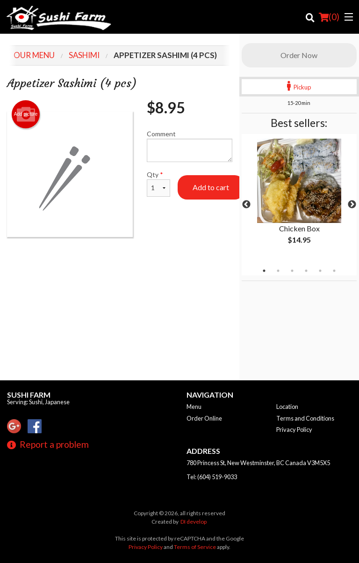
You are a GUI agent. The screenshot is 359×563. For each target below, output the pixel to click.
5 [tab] (320, 270)
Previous (246, 204)
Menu (194, 406)
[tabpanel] (299, 199)
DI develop (193, 521)
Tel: (212, 477)
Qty (158, 183)
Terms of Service (195, 546)
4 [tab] (306, 270)
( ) (329, 17)
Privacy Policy (294, 429)
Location (287, 406)
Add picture (26, 114)
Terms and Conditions (305, 418)
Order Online (204, 418)
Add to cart (211, 187)
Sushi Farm (28, 394)
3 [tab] (292, 270)
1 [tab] (264, 270)
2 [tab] (278, 270)
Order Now (298, 55)
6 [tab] (334, 270)
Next (352, 204)
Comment (189, 146)
